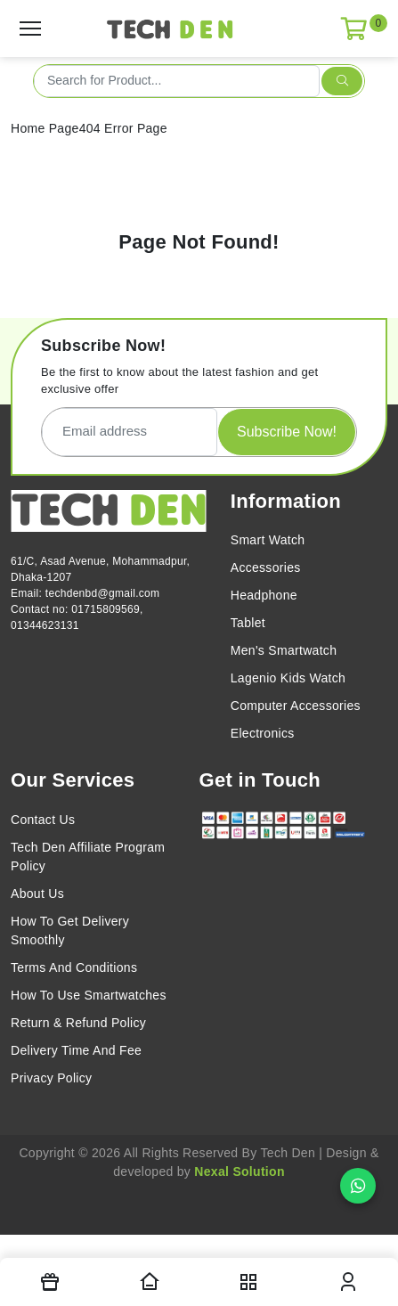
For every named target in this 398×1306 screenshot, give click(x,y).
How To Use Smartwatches (89, 995)
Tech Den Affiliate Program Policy (88, 856)
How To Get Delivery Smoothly (70, 930)
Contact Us (43, 819)
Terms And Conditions (74, 967)
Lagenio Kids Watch (288, 678)
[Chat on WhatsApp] (358, 1186)
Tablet (248, 623)
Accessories (266, 567)
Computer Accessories (296, 705)
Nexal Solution (239, 1171)
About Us (37, 893)
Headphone (264, 595)
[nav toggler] (249, 1282)
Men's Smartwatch (284, 650)
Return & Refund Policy (78, 1023)
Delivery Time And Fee (76, 1050)
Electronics (263, 733)
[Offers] (50, 1282)
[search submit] (342, 81)
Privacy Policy (51, 1078)
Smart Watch (268, 540)
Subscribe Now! (287, 431)
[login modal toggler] (348, 1282)
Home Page (45, 128)
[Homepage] (149, 1282)
